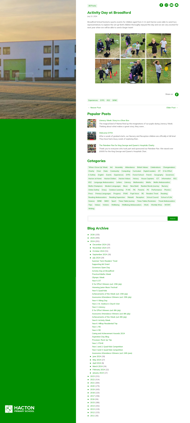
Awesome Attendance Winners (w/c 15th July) (111, 297)
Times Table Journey (127, 201)
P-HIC (128, 190)
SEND (114, 100)
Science (91, 201)
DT (159, 171)
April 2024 (97, 363)
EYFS (102, 100)
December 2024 (99, 244)
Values (97, 205)
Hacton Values (124, 178)
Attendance (130, 167)
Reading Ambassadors (97, 197)
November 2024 (99, 248)
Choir (99, 171)
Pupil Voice (134, 193)
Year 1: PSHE (97, 343)
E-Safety (91, 175)
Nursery (165, 186)
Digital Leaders (150, 171)
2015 (92, 402)
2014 (92, 406)
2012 (92, 412)
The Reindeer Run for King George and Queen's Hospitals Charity (126, 145)
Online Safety (93, 190)
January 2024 (98, 373)
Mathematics (138, 182)
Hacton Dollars (110, 178)
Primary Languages (103, 193)
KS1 (175, 178)
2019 (92, 389)
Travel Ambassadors (166, 201)
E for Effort (167, 171)
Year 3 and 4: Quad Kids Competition (107, 350)
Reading (164, 193)
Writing (91, 208)
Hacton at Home (95, 178)
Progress (117, 193)
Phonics (167, 190)
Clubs (105, 171)
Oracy (104, 190)
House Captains (147, 178)
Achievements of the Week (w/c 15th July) (110, 294)
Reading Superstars (117, 197)
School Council (152, 197)
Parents (141, 190)
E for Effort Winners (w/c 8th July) (106, 310)
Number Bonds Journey (150, 186)
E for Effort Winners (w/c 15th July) (107, 284)
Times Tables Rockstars (146, 201)
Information (166, 178)
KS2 (108, 100)
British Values (142, 167)
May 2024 (97, 360)
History (136, 178)
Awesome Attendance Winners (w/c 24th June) (112, 353)
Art (111, 167)
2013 (92, 409)
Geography (158, 175)
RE (143, 193)
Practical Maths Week (101, 274)
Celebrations (156, 167)
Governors (170, 175)
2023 (92, 376)
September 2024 (100, 254)
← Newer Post (94, 107)
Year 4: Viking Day (99, 300)
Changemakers (169, 167)
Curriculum (137, 171)
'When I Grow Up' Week (97, 167)
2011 (92, 415)
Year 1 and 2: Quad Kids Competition (107, 346)
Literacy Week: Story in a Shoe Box (114, 120)
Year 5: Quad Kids (99, 290)
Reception (140, 197)
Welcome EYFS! (106, 133)
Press (90, 193)
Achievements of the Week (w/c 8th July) (109, 317)
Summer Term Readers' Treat (104, 261)
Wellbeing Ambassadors (131, 205)
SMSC (106, 201)
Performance (157, 190)
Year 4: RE (96, 330)
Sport (114, 201)
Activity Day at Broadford (109, 12)
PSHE (125, 193)
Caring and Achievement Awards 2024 (108, 333)
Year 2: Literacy (98, 307)
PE (148, 190)
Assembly (119, 167)
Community (114, 171)
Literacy (128, 182)
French (149, 175)
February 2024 (99, 369)
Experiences (93, 100)
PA (134, 190)
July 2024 (96, 257)
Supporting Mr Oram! (101, 264)
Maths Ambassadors (162, 182)
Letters (119, 182)
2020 (92, 386)
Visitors (106, 205)
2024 (92, 241)
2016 (92, 399)
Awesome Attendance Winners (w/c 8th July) (111, 313)
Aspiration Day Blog (100, 336)
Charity (91, 171)
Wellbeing (115, 205)
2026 (92, 234)
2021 (92, 383)
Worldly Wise (156, 205)
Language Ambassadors (104, 182)
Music (125, 186)
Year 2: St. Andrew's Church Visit (106, 304)
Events (108, 175)
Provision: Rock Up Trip (102, 340)
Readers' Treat (152, 193)
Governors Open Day (101, 267)
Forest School (138, 175)
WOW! (167, 205)
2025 (92, 238)
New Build (134, 186)
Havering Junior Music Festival (104, 287)
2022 (92, 379)
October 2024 (98, 251)
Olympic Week (98, 277)
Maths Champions (95, 186)
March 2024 (98, 366)
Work (146, 205)
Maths (148, 182)
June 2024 (97, 356)
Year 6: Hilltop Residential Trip (104, 323)
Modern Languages (113, 186)
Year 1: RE (96, 327)
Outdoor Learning (116, 190)
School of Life (166, 197)
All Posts (92, 5)
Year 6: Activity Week (101, 320)
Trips (90, 205)
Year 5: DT (96, 280)
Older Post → (172, 107)
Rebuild (131, 197)
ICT (158, 178)
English (101, 175)
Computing (126, 171)
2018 (92, 392)
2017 (92, 396)
